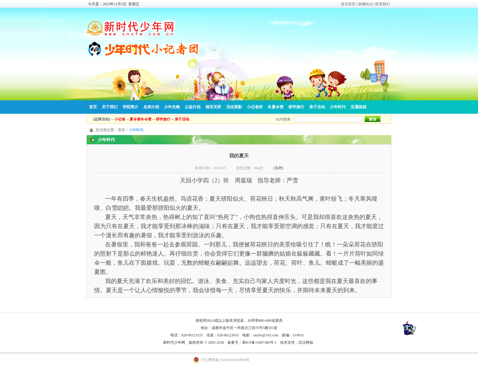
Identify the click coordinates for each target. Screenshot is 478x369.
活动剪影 (234, 107)
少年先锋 (172, 107)
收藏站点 (365, 4)
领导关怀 (213, 107)
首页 (93, 107)
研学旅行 (296, 107)
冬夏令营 (276, 107)
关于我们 (110, 107)
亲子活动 (317, 107)
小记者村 (255, 107)
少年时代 (338, 107)
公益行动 (193, 107)
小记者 (119, 119)
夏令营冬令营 (141, 119)
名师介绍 (151, 107)
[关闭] (278, 168)
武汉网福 (305, 342)
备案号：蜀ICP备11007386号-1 (251, 342)
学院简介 (130, 107)
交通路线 (358, 107)
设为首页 (348, 4)
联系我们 (382, 4)
